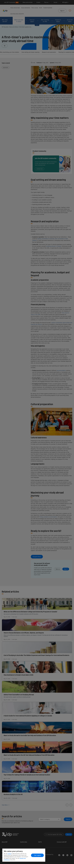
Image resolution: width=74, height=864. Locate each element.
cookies (9, 853)
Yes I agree (37, 855)
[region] (23, 855)
